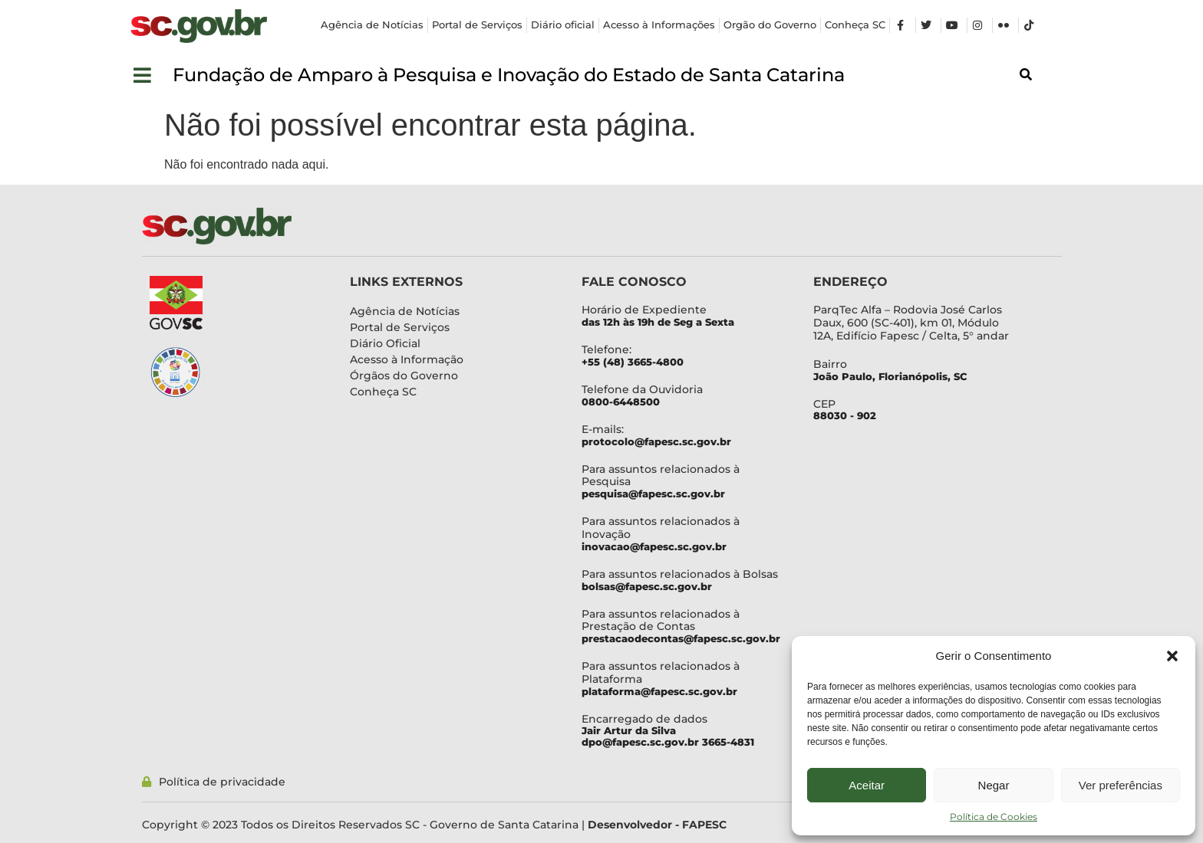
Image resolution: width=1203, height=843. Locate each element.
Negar (994, 785)
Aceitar (867, 785)
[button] (1172, 656)
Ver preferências (1120, 785)
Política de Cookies (993, 816)
